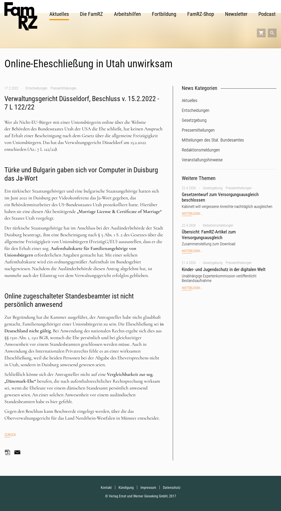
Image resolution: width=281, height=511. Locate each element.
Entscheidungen (36, 88)
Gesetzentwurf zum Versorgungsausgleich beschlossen (220, 197)
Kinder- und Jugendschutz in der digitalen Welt (223, 269)
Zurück (10, 435)
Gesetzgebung (213, 188)
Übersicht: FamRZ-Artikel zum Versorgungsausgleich (209, 234)
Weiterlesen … (192, 213)
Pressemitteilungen (63, 88)
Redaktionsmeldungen (218, 225)
